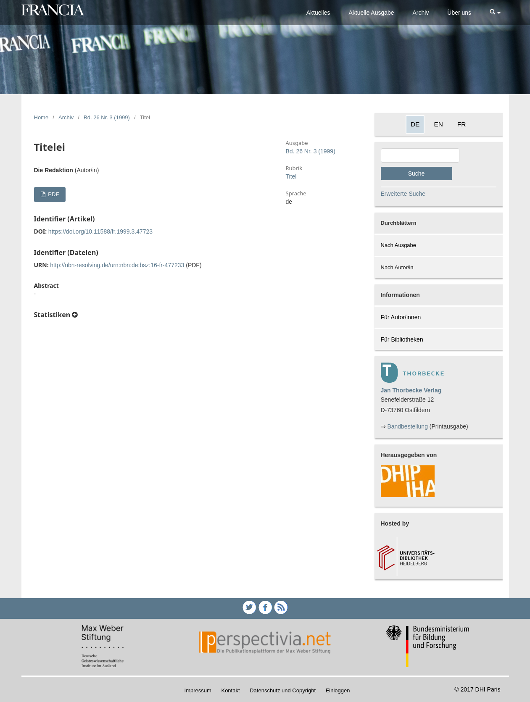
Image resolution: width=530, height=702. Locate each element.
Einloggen (338, 690)
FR (461, 124)
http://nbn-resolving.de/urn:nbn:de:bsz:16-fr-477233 (117, 265)
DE (415, 124)
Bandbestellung (407, 426)
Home (41, 117)
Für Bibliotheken (402, 339)
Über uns (459, 12)
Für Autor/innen (401, 317)
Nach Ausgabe (399, 245)
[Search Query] (420, 155)
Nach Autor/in (397, 267)
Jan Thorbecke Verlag (411, 390)
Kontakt (230, 690)
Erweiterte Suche (403, 193)
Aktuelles (318, 12)
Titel (291, 176)
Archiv (421, 12)
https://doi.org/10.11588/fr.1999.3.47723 (100, 231)
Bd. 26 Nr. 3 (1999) (107, 117)
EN (438, 124)
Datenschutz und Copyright (283, 690)
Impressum (198, 690)
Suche (416, 173)
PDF (53, 194)
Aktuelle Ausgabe (371, 12)
